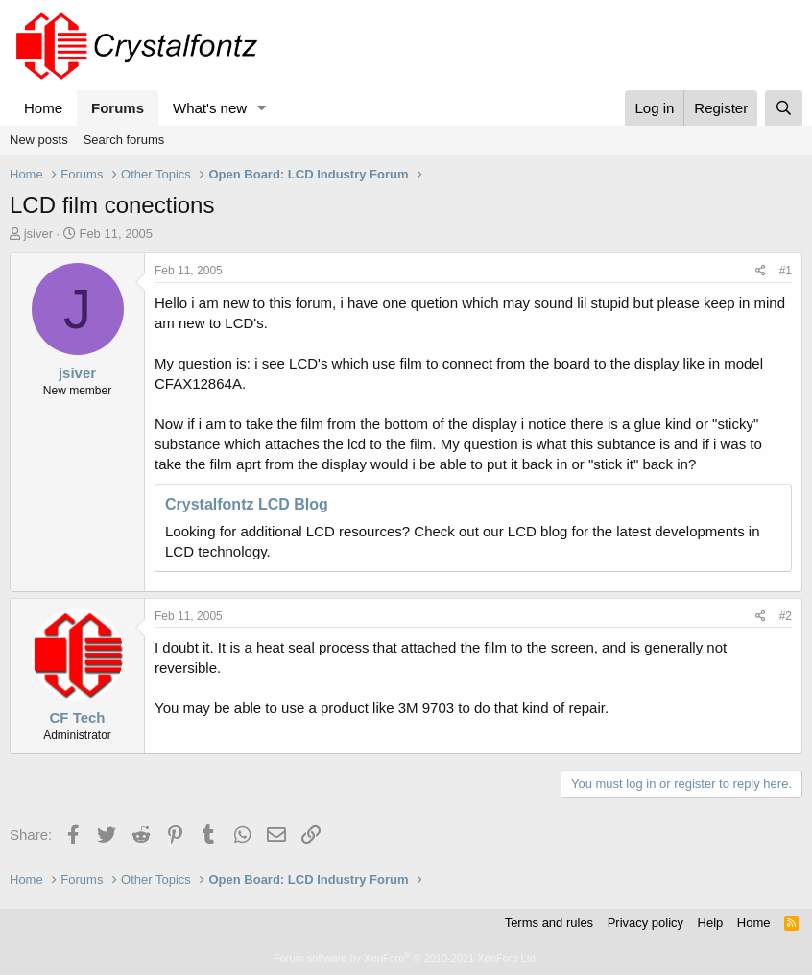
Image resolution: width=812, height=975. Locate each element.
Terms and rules (549, 923)
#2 (785, 616)
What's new (210, 108)
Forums (117, 108)
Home (43, 108)
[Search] (783, 108)
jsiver (38, 233)
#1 (785, 270)
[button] (262, 108)
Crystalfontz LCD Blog (246, 504)
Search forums (124, 139)
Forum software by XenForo (406, 957)
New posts (39, 139)
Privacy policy (645, 923)
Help (711, 923)
